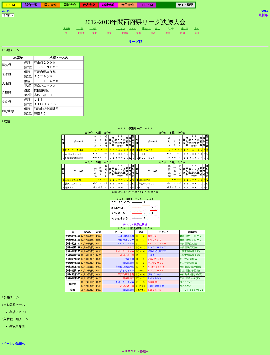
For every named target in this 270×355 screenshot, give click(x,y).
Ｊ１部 (80, 28)
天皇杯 (66, 28)
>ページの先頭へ (13, 343)
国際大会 (70, 5)
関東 (109, 33)
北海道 (81, 33)
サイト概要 (185, 5)
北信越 (125, 33)
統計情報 (108, 5)
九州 (197, 33)
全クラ (184, 28)
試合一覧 (31, 5)
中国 (168, 33)
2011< (6, 10)
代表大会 (89, 5)
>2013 (264, 10)
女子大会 (127, 5)
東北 (94, 33)
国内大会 (50, 5)
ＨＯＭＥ (12, 5)
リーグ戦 (135, 42)
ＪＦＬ (132, 28)
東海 (138, 33)
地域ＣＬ (146, 28)
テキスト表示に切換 (135, 224)
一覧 (65, 33)
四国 (182, 33)
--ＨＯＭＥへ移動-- (135, 351)
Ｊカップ (120, 28)
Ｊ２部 (93, 28)
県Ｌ (196, 28)
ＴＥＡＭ (147, 5)
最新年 (263, 15)
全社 (157, 28)
